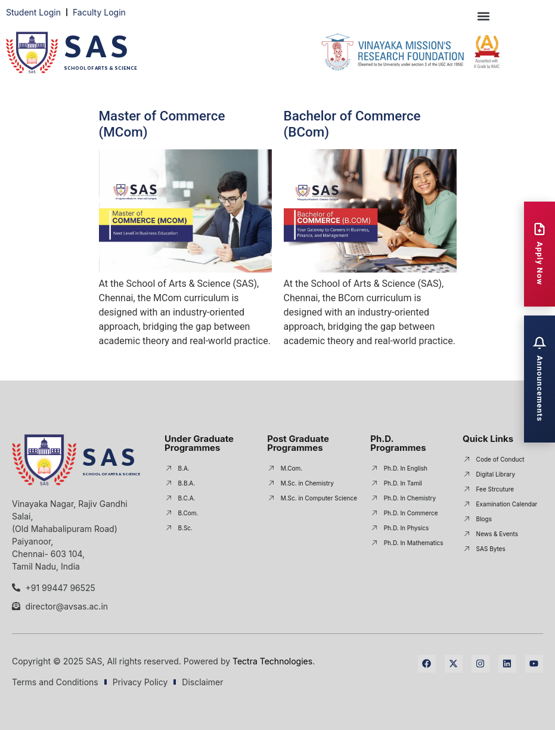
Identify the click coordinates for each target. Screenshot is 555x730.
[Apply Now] (539, 254)
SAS (98, 46)
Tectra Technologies (272, 661)
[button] (484, 16)
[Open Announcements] (539, 379)
